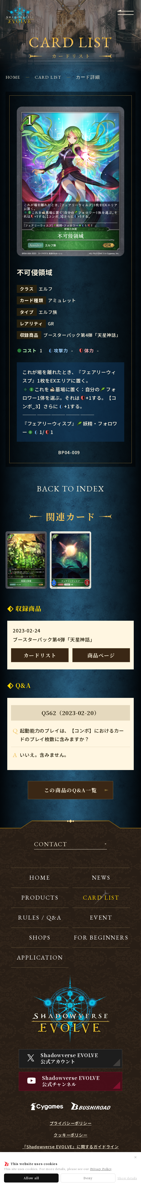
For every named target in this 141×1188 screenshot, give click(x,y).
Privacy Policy (100, 1169)
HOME (13, 77)
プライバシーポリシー (71, 1123)
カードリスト (40, 655)
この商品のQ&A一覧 (70, 790)
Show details (127, 1178)
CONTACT (50, 844)
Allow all (31, 1178)
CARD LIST (48, 77)
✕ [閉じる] (135, 1157)
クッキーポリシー (70, 1135)
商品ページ (101, 655)
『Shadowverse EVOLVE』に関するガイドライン (70, 1146)
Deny (87, 1178)
